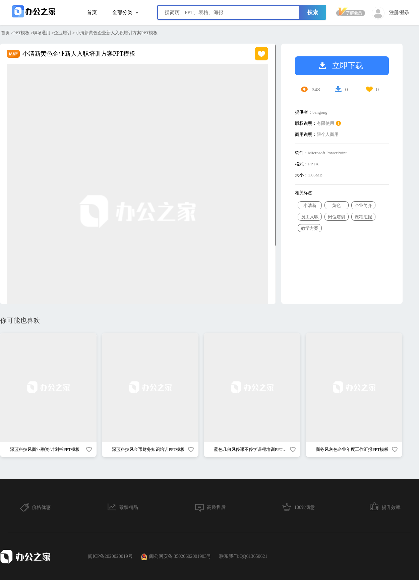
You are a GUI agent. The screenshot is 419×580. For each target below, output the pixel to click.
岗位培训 (336, 216)
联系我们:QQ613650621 (243, 556)
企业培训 (62, 32)
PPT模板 (21, 32)
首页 (92, 12)
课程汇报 (363, 216)
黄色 (336, 205)
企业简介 (363, 205)
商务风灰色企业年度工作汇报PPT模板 (352, 449)
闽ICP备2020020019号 (110, 556)
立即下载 (341, 65)
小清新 (309, 205)
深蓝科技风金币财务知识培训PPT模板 (148, 449)
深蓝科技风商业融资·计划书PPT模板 (45, 449)
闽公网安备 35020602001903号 (176, 556)
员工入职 (309, 216)
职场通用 (41, 32)
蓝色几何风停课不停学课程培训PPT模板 (252, 449)
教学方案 (309, 228)
